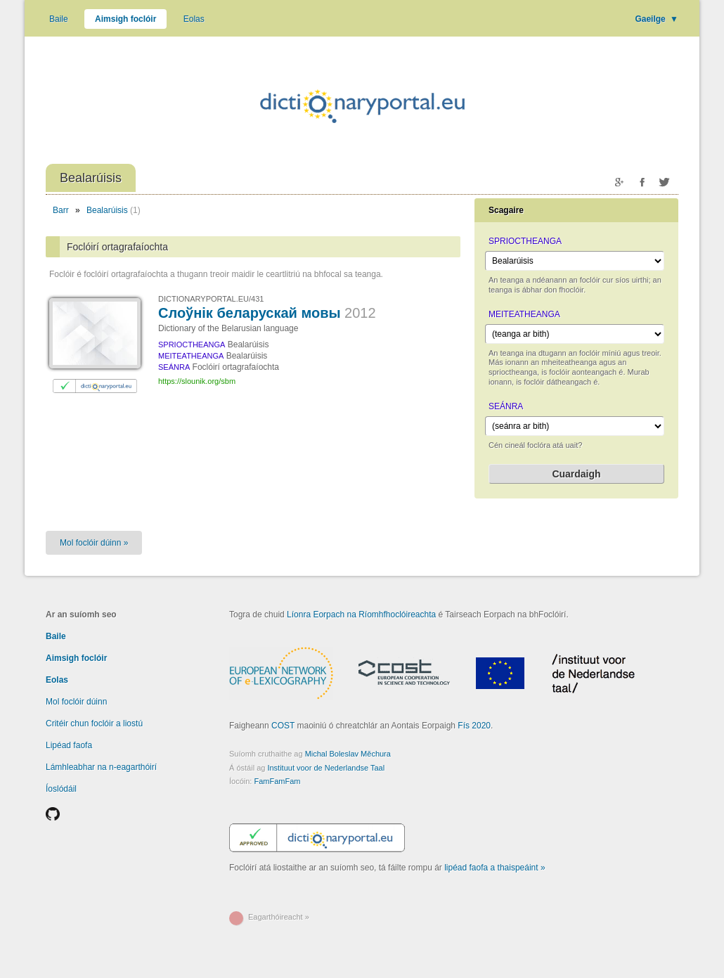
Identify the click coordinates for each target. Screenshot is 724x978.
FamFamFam (277, 781)
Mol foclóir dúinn (76, 702)
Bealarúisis (107, 210)
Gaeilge (656, 19)
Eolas (194, 19)
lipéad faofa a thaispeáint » (494, 868)
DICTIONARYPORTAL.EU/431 (211, 299)
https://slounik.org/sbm (196, 381)
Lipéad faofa (69, 745)
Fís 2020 (474, 726)
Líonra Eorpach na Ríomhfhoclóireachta (361, 614)
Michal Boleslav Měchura (348, 753)
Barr (61, 210)
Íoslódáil (61, 789)
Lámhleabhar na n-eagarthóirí (101, 767)
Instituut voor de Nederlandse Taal (325, 768)
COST (283, 726)
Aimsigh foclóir (125, 19)
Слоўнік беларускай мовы (267, 313)
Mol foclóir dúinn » (94, 543)
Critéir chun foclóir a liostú (94, 723)
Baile (58, 19)
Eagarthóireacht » (278, 917)
